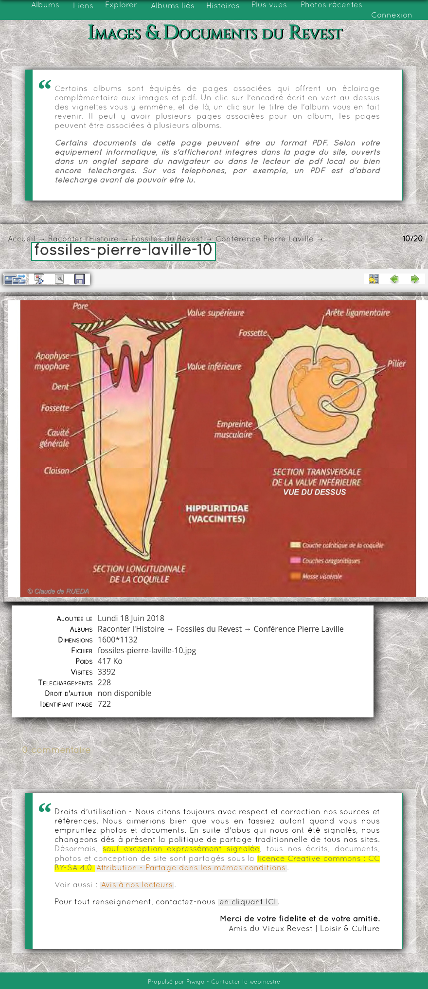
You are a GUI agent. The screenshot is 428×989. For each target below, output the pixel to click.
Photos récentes (331, 5)
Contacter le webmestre (245, 982)
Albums (45, 5)
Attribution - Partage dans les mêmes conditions (190, 868)
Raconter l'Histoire (83, 239)
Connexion (391, 15)
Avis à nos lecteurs (137, 885)
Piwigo (195, 982)
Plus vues (269, 5)
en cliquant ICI (247, 902)
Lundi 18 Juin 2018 (131, 618)
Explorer (121, 5)
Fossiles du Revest (167, 239)
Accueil (22, 239)
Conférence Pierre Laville (264, 239)
